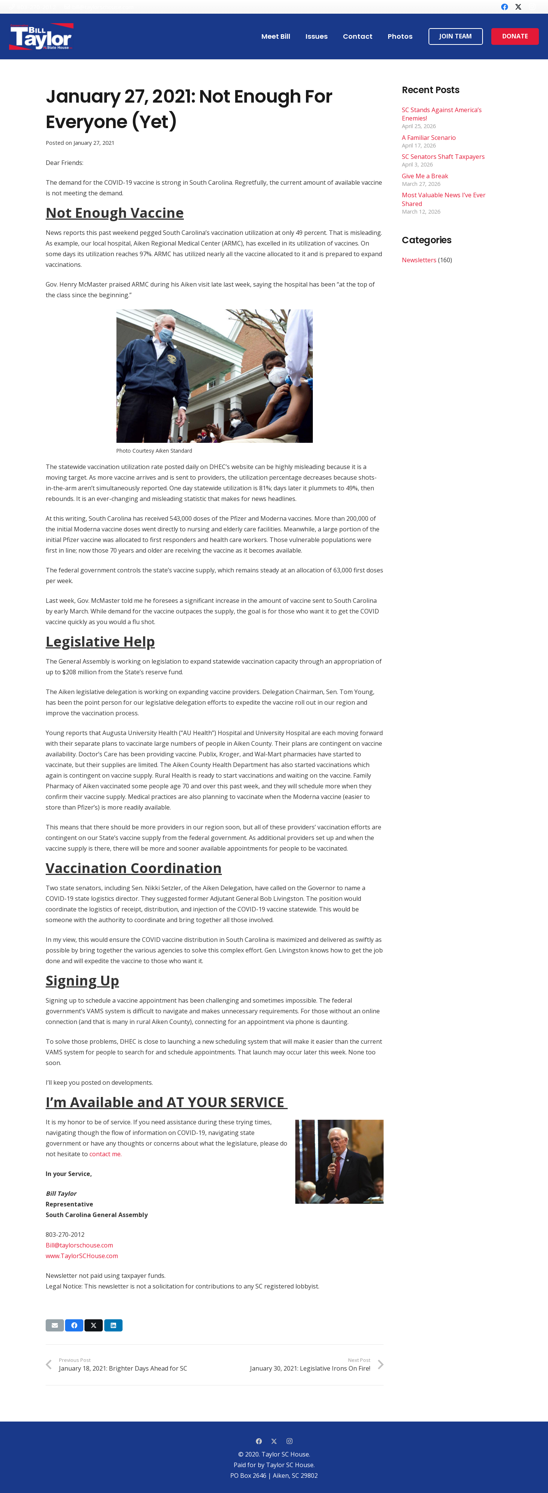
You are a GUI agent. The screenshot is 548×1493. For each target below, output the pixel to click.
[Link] (41, 36)
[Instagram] (532, 7)
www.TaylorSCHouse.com (82, 1256)
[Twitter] (518, 7)
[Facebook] (504, 7)
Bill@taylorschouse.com (79, 1245)
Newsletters (419, 260)
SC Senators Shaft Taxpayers (443, 156)
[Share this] (74, 1325)
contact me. (105, 1154)
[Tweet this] (93, 1325)
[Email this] (55, 1325)
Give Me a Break (425, 176)
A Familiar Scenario (429, 137)
